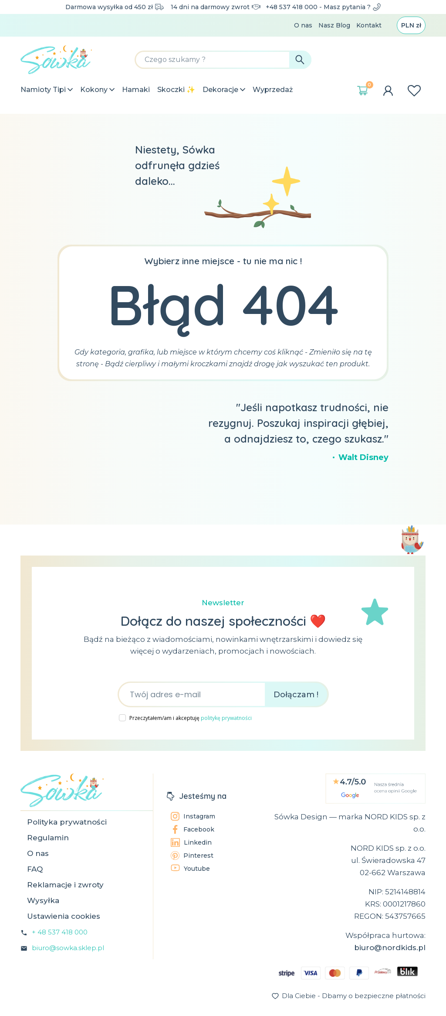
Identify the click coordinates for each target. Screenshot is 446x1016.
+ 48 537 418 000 (60, 932)
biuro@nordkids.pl (390, 947)
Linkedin (191, 842)
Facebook (192, 829)
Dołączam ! (296, 694)
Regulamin (48, 837)
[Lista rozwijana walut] (411, 25)
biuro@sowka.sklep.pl (68, 948)
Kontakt (369, 25)
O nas (303, 25)
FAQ (35, 869)
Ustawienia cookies (63, 916)
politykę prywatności (226, 718)
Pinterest (192, 855)
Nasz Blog (334, 25)
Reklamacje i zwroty (65, 884)
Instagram (193, 816)
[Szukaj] (223, 60)
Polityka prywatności (67, 822)
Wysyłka (43, 900)
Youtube (190, 868)
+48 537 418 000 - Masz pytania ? (323, 7)
